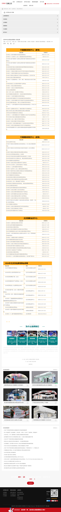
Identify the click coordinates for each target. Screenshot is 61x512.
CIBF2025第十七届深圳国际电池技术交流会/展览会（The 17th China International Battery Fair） (23, 459)
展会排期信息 (19, 8)
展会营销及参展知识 (20, 495)
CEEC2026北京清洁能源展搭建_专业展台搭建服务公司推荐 (16, 445)
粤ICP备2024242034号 (40, 506)
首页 (14, 1)
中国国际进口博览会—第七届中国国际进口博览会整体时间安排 (17, 450)
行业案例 (5, 29)
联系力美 (31, 5)
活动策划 (5, 19)
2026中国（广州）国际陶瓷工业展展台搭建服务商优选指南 (16, 434)
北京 (15, 41)
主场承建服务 (13, 495)
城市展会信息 (20, 497)
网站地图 (47, 506)
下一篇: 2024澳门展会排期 (30, 361)
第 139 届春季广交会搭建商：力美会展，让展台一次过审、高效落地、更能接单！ (21, 432)
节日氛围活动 (13, 494)
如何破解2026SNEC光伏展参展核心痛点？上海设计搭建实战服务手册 (18, 436)
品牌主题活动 (13, 492)
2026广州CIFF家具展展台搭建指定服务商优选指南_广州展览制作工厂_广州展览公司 (21, 447)
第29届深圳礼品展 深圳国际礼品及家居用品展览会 (14, 468)
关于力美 (42, 1)
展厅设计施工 (27, 1)
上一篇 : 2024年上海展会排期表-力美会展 (30, 359)
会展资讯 (25, 5)
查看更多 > (55, 369)
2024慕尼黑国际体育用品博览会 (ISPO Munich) (13, 456)
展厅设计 (5, 32)
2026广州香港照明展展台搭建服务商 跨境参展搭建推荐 (15, 430)
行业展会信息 (20, 498)
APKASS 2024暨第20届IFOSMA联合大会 (12, 461)
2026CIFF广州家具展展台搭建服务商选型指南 (13, 439)
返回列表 (30, 364)
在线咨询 (31, 483)
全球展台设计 (19, 1)
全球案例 (5, 22)
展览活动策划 (13, 490)
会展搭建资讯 (6, 15)
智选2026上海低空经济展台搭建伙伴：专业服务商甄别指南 (16, 441)
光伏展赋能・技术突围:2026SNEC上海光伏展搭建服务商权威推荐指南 (18, 443)
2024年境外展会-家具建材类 (10, 452)
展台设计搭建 (23, 41)
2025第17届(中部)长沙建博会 (10, 454)
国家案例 (5, 25)
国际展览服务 (35, 1)
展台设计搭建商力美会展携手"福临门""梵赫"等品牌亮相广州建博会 (17, 465)
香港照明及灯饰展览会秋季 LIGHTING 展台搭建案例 (15, 463)
